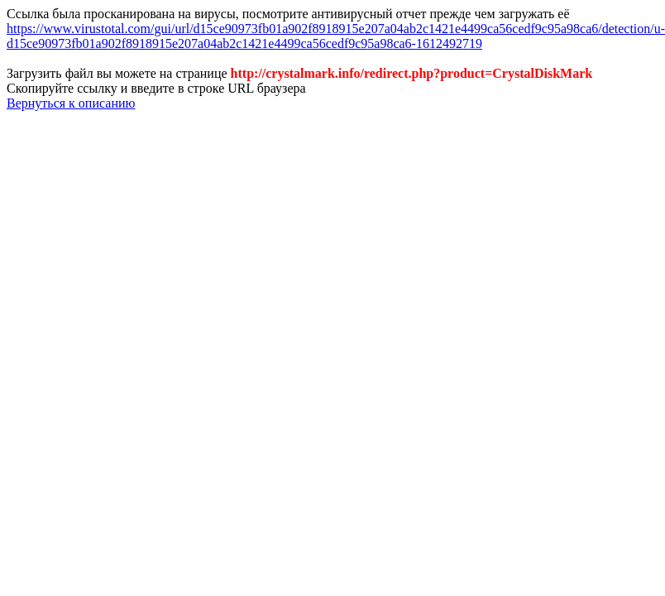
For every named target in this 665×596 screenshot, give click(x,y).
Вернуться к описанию (71, 103)
